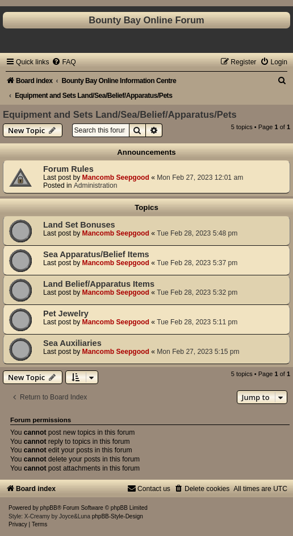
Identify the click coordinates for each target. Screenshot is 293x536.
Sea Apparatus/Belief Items (96, 254)
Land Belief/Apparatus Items (98, 283)
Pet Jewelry (66, 313)
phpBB (48, 508)
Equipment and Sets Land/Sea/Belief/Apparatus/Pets (120, 114)
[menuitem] (64, 62)
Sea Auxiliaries (72, 343)
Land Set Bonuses (79, 224)
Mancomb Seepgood (115, 178)
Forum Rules (68, 169)
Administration (96, 185)
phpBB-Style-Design (117, 516)
